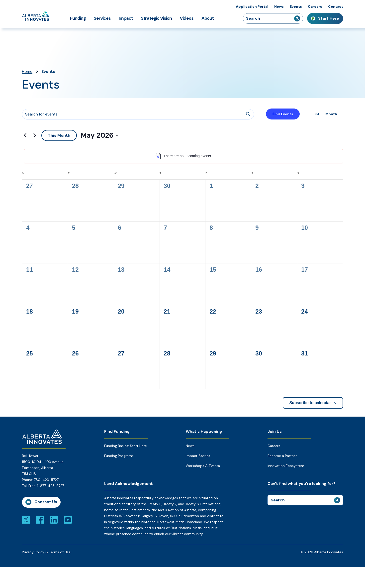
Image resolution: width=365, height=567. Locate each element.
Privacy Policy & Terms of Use (46, 552)
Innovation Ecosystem (286, 465)
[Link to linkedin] (54, 519)
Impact (126, 18)
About (207, 18)
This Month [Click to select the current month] (59, 135)
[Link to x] (26, 519)
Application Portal (252, 6)
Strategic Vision (156, 18)
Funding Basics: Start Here (125, 446)
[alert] (183, 156)
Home (27, 71)
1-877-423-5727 (50, 485)
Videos (186, 18)
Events (296, 6)
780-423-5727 (46, 479)
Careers (315, 6)
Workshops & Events (203, 465)
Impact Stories (198, 456)
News (279, 6)
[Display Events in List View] (316, 114)
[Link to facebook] (40, 519)
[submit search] (297, 18)
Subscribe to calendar (310, 403)
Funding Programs (119, 456)
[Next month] (35, 135)
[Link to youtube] (68, 519)
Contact (335, 6)
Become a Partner (282, 456)
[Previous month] (25, 135)
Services (102, 18)
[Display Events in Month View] (331, 114)
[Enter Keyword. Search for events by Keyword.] (138, 114)
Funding (78, 18)
